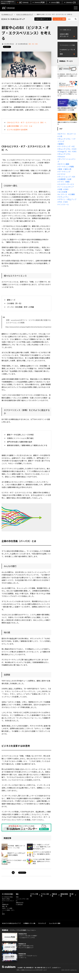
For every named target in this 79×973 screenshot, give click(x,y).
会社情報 (20, 967)
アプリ (61, 181)
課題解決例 (5, 904)
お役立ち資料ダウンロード (43, 19)
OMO (66, 189)
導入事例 (71, 895)
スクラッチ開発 (34, 895)
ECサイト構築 (64, 164)
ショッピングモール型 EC (22, 900)
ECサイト (62, 134)
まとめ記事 (63, 192)
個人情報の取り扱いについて (43, 967)
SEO (66, 202)
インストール (64, 204)
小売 (60, 136)
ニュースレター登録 (59, 19)
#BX (30, 44)
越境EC (61, 144)
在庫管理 (62, 179)
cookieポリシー (56, 967)
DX (74, 176)
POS (60, 202)
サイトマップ (42, 923)
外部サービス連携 (7, 908)
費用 (3, 914)
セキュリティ (64, 197)
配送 (60, 169)
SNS (74, 151)
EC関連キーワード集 (29, 923)
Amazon (62, 156)
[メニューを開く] (75, 8)
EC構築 (72, 194)
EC (74, 146)
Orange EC (63, 151)
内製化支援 (54, 895)
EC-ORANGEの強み (7, 894)
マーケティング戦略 (66, 166)
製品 (17, 894)
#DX (36, 44)
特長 (17, 897)
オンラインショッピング (67, 160)
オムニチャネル (65, 149)
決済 (69, 179)
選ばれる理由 (6, 899)
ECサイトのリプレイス (8, 901)
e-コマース (63, 194)
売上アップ (72, 199)
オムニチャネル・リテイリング (67, 140)
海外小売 (68, 169)
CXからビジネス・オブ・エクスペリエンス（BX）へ (26, 122)
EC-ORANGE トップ (7, 14)
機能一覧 (4, 906)
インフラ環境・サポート (8, 911)
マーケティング (64, 146)
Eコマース (72, 134)
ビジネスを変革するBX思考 (17, 129)
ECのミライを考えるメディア (24, 14)
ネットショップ (65, 176)
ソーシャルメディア (66, 186)
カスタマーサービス (66, 184)
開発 (68, 181)
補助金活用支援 (64, 895)
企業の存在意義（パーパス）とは (19, 126)
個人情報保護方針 (29, 967)
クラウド (62, 174)
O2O (74, 149)
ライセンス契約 (45, 895)
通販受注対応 (19, 902)
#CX (33, 44)
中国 (60, 189)
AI (70, 151)
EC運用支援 (19, 904)
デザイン (62, 199)
